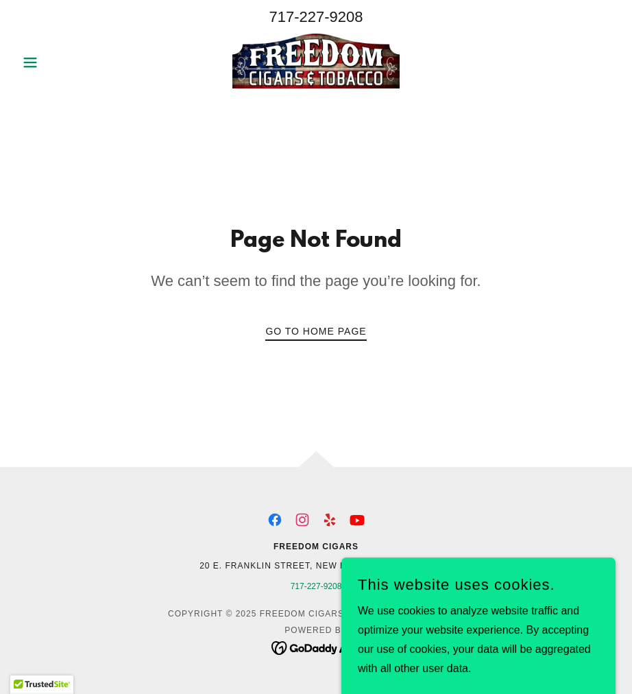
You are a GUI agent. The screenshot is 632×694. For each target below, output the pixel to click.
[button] (61, 62)
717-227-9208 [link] (316, 16)
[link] (316, 61)
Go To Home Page (315, 331)
